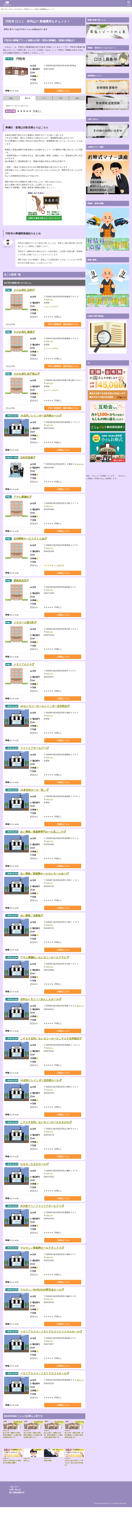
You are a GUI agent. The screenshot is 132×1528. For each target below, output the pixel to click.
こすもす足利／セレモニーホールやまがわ (50, 1135)
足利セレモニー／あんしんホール (44, 1007)
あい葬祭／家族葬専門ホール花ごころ (46, 837)
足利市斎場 (28, 459)
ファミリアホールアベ (36, 753)
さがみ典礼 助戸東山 (28, 375)
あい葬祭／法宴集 (33, 922)
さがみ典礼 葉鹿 (25, 332)
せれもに (109, 1524)
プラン (44, 98)
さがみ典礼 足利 (25, 290)
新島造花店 (22, 584)
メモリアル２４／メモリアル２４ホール (48, 1394)
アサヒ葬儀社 (24, 499)
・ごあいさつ (13, 1507)
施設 (11, 98)
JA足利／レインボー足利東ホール (44, 1093)
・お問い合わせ (14, 1510)
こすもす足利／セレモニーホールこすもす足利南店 (51, 1049)
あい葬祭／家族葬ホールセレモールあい (48, 880)
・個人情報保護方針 (16, 1513)
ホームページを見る (51, 307)
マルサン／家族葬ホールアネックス (45, 1262)
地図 (77, 98)
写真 (60, 98)
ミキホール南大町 (27, 626)
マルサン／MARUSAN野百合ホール (45, 1305)
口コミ (27, 98)
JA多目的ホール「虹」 (36, 795)
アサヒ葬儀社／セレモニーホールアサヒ (48, 964)
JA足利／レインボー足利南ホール (44, 417)
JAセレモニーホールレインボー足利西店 (49, 710)
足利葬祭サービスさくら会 (33, 541)
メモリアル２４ (25, 668)
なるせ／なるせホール (36, 1178)
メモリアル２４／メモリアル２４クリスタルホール (51, 1349)
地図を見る (50, 300)
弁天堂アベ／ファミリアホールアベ (45, 1220)
